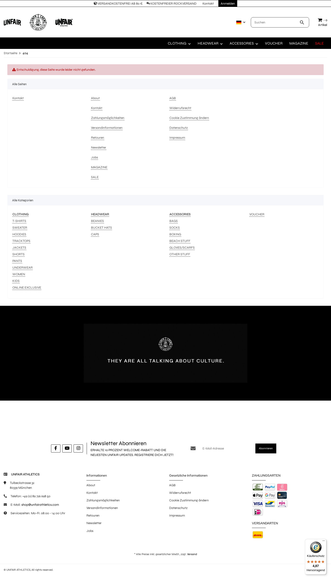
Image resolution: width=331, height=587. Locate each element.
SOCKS (174, 228)
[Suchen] (275, 22)
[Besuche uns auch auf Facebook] (55, 448)
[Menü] (323, 542)
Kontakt (92, 493)
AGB (172, 485)
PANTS (17, 261)
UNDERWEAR (22, 268)
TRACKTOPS (21, 241)
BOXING (175, 234)
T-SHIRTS (19, 221)
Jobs (89, 531)
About (90, 485)
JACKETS (19, 248)
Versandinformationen (102, 508)
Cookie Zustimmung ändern (189, 500)
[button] (240, 22)
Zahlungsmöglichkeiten (103, 500)
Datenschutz (178, 508)
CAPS (95, 234)
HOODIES (19, 234)
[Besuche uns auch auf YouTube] (67, 448)
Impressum (177, 515)
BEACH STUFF (179, 241)
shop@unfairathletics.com (40, 505)
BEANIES (97, 221)
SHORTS (18, 254)
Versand (192, 554)
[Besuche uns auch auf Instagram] (78, 448)
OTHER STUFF (179, 254)
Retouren (93, 515)
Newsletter (94, 523)
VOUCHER (256, 214)
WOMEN (18, 274)
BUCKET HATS (101, 228)
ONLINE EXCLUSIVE (26, 287)
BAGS (173, 221)
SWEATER (19, 228)
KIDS (16, 281)
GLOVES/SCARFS (182, 248)
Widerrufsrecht (180, 493)
